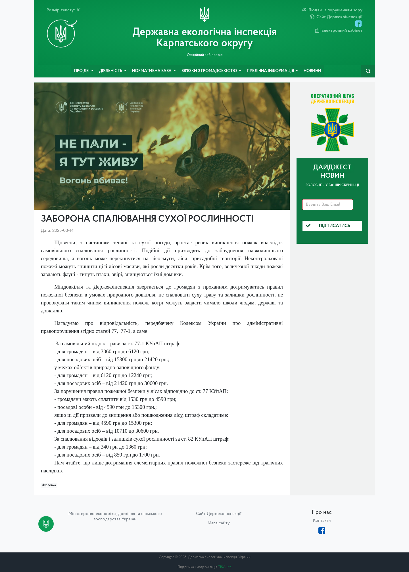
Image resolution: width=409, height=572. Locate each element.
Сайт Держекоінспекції (218, 514)
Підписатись (328, 225)
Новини (312, 71)
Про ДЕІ (82, 71)
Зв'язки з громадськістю (209, 71)
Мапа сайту (219, 523)
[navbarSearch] (368, 71)
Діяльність (111, 71)
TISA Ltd (224, 567)
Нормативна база (152, 71)
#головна (49, 485)
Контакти (322, 520)
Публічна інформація (271, 71)
